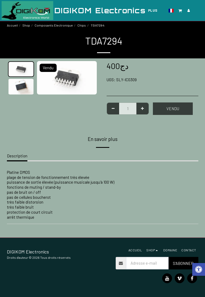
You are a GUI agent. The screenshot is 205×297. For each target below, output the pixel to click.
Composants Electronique (54, 25)
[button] (180, 10)
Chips (81, 25)
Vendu (172, 108)
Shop (26, 25)
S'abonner (183, 263)
